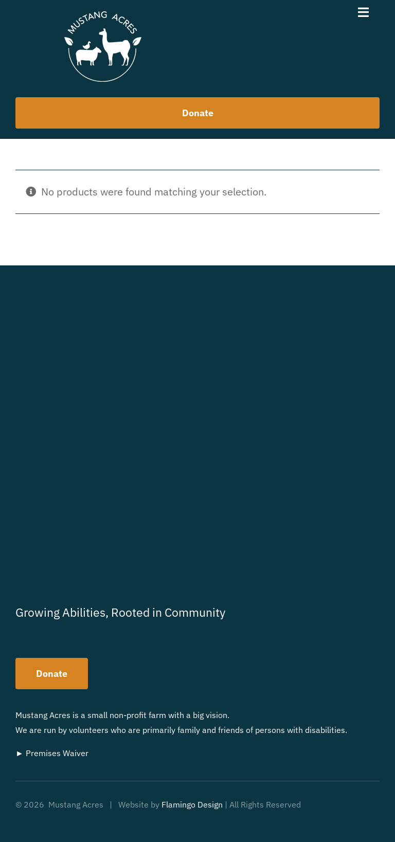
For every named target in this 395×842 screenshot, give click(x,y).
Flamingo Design (192, 804)
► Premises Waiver (51, 753)
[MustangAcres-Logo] (102, 16)
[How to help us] (197, 113)
